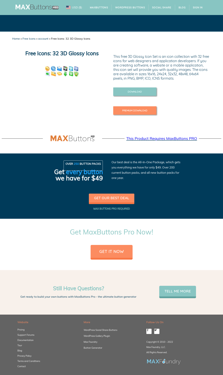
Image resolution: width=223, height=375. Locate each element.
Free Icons (29, 38)
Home (16, 38)
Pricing (21, 329)
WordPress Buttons (130, 7)
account (43, 38)
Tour (19, 345)
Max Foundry (90, 341)
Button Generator (93, 347)
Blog (182, 7)
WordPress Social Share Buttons (100, 330)
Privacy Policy (24, 355)
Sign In (198, 7)
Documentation (25, 340)
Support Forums (25, 334)
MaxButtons (99, 7)
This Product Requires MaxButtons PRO (161, 138)
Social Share (161, 7)
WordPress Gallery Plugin (97, 335)
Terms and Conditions (28, 361)
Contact (21, 366)
